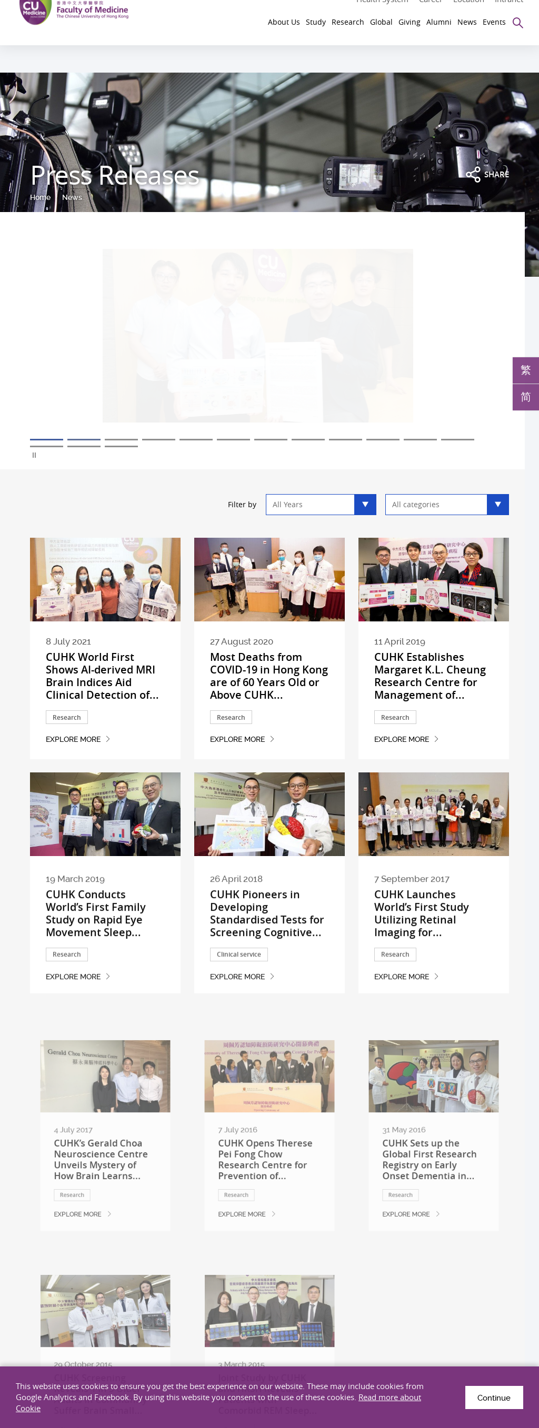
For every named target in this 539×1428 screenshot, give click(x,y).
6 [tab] (233, 439)
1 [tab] (46, 439)
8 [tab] (308, 439)
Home (40, 197)
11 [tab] (420, 439)
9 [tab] (345, 439)
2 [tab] (84, 439)
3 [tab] (121, 439)
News (72, 197)
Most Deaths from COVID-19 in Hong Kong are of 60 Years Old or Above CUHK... (269, 676)
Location (468, 9)
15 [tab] (121, 446)
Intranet (509, 9)
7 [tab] (270, 439)
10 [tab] (383, 439)
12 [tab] (457, 439)
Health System (382, 9)
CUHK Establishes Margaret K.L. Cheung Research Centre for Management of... (430, 676)
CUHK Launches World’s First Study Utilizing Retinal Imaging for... (421, 954)
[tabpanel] (269, 342)
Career (431, 9)
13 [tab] (46, 446)
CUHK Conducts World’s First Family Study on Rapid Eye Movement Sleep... (96, 954)
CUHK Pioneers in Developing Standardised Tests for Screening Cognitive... (267, 954)
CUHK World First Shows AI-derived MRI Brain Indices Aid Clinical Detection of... (102, 676)
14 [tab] (84, 446)
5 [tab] (196, 439)
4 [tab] (158, 439)
